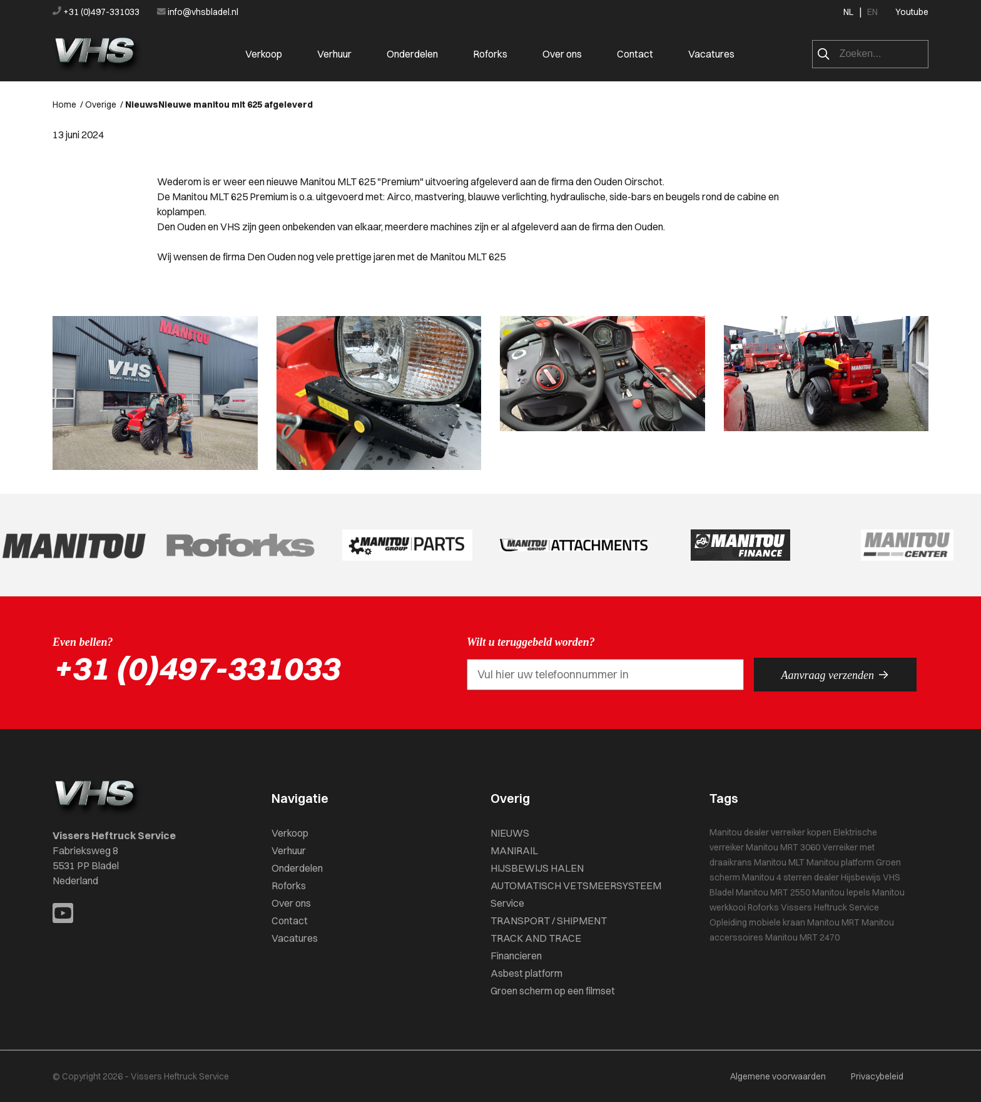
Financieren (516, 955)
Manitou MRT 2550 (773, 892)
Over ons (562, 54)
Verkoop (263, 54)
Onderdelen (412, 54)
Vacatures (711, 54)
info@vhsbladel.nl (197, 12)
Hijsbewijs (861, 877)
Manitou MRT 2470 (802, 937)
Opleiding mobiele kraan (757, 922)
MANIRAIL (514, 850)
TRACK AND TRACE (535, 938)
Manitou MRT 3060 (783, 847)
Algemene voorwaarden (778, 1076)
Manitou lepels (841, 892)
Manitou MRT (833, 922)
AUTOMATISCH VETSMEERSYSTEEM (575, 885)
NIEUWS (509, 833)
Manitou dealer (739, 832)
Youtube (911, 12)
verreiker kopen (801, 832)
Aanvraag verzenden (835, 674)
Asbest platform (526, 973)
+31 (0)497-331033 (97, 12)
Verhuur (334, 54)
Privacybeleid (877, 1076)
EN (872, 12)
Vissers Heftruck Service (830, 907)
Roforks (490, 54)
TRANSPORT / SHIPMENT (548, 920)
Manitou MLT (779, 862)
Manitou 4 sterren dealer (790, 877)
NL (848, 12)
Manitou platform (840, 862)
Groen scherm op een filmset (552, 990)
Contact (635, 54)
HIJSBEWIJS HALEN (537, 868)
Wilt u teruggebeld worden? (531, 642)
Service (507, 903)
